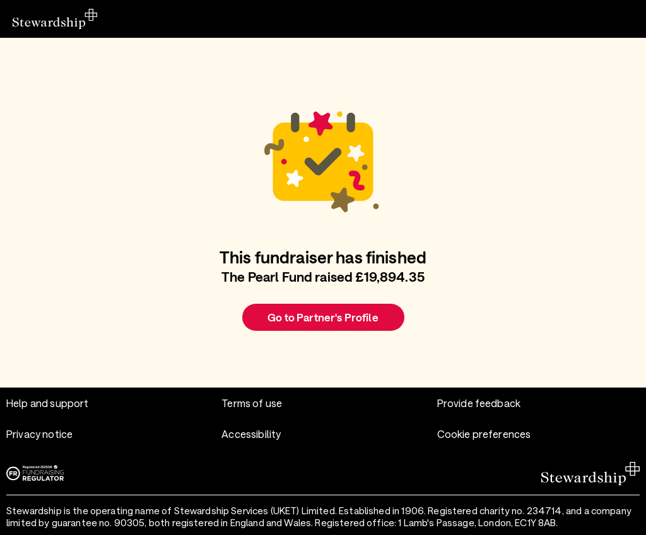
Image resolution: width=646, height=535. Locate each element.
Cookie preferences (484, 434)
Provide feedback (478, 403)
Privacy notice (39, 434)
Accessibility (251, 434)
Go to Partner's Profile (322, 317)
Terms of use (251, 403)
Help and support (47, 403)
